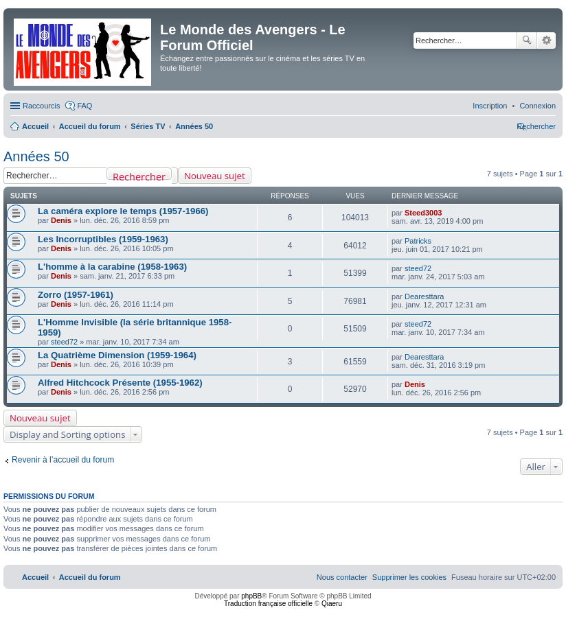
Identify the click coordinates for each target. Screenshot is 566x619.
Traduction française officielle (268, 603)
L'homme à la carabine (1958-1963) (112, 266)
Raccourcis (41, 106)
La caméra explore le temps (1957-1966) (123, 211)
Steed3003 (423, 213)
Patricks (418, 241)
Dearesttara (424, 296)
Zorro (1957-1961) (75, 295)
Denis (61, 220)
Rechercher (527, 40)
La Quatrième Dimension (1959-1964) (117, 355)
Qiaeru (331, 603)
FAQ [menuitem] (84, 106)
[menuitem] (537, 106)
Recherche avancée (546, 40)
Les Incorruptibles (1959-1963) (103, 239)
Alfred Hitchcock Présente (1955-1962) (120, 382)
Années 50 (36, 156)
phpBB (251, 596)
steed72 (418, 268)
